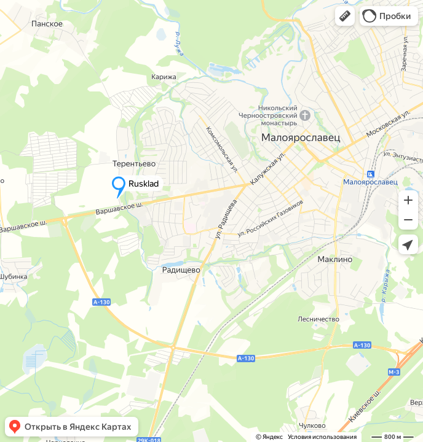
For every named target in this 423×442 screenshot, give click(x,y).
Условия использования (322, 436)
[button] (345, 16)
